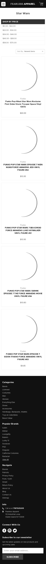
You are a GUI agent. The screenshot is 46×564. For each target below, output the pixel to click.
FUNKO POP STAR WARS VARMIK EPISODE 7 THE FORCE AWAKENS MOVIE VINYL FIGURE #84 (23, 293)
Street (4, 482)
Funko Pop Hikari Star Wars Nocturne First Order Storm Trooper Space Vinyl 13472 (23, 104)
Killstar (5, 431)
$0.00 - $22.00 (9, 26)
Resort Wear (7, 418)
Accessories (7, 409)
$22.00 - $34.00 (9, 30)
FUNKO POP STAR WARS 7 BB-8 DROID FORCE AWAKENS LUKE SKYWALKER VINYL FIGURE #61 (23, 230)
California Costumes (10, 453)
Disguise (5, 450)
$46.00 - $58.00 (10, 38)
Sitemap (5, 498)
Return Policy (7, 485)
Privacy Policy (7, 476)
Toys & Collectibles (10, 415)
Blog (4, 491)
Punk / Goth (7, 479)
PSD (4, 447)
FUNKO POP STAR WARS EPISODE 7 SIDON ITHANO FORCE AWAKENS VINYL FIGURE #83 (23, 356)
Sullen (4, 428)
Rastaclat (6, 456)
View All (5, 460)
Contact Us (6, 495)
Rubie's (5, 437)
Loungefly (6, 434)
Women (5, 399)
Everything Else (8, 402)
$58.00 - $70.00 (10, 43)
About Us (6, 488)
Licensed (5, 390)
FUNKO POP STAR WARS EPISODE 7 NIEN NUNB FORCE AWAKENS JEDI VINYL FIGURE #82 (23, 167)
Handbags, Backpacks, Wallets (14, 412)
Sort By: (20, 51)
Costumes (6, 393)
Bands (4, 386)
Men (4, 396)
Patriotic (5, 472)
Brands (5, 469)
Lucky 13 (5, 440)
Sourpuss (6, 444)
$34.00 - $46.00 (10, 34)
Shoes (4, 405)
